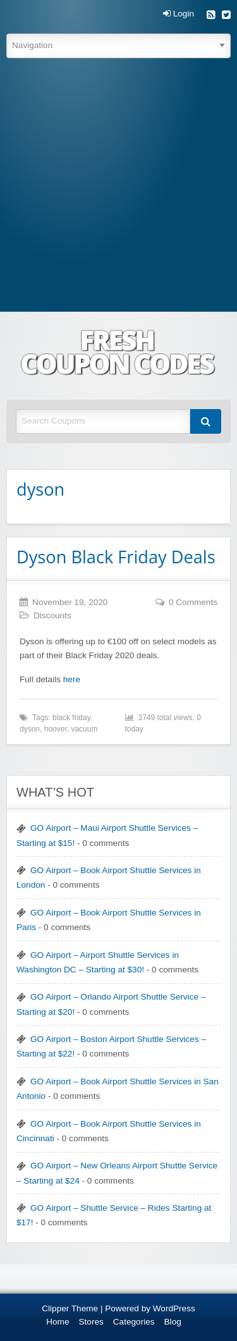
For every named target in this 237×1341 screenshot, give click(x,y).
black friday (71, 717)
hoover (55, 729)
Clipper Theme (70, 1308)
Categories (134, 1321)
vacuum (84, 729)
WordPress (174, 1308)
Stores (91, 1321)
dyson (30, 729)
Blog (172, 1321)
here (71, 679)
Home (57, 1321)
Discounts (52, 615)
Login (178, 13)
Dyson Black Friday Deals (116, 556)
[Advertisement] (118, 186)
